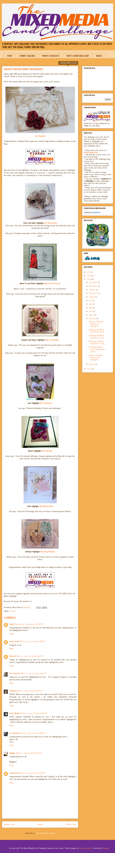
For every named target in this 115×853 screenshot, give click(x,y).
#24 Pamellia (40, 136)
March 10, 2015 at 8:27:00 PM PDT (32, 773)
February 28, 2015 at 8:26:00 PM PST (29, 624)
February (92, 318)
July (90, 300)
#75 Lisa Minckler (52, 340)
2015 (89, 279)
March (91, 315)
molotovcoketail (85, 848)
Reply (11, 634)
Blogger (106, 848)
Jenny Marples (14, 713)
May (91, 308)
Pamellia (12, 691)
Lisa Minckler (14, 733)
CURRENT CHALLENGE (27, 56)
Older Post (71, 824)
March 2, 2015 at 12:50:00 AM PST (29, 656)
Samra (11, 624)
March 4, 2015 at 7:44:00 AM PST (29, 753)
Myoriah (12, 656)
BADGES (99, 56)
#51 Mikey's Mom (46, 506)
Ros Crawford (14, 673)
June (91, 304)
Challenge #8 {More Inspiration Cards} (96, 331)
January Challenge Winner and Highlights (95, 357)
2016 (89, 276)
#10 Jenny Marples (48, 552)
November (93, 286)
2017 (89, 272)
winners (13, 611)
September (93, 293)
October (92, 290)
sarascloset (13, 773)
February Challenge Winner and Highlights (96, 323)
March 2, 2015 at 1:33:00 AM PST (34, 673)
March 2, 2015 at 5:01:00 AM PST (29, 691)
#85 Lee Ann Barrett (52, 283)
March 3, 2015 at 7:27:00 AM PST (33, 733)
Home (9, 56)
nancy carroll (14, 641)
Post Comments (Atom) (45, 833)
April (91, 311)
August (92, 297)
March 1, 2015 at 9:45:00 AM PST (33, 641)
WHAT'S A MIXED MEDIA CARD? (77, 56)
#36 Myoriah (47, 451)
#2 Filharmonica (51, 223)
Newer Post (9, 824)
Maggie (12, 753)
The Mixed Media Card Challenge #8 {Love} (97, 349)
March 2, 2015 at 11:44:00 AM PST (34, 713)
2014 (89, 369)
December (93, 282)
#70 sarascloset (46, 403)
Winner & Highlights (50, 56)
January (92, 364)
